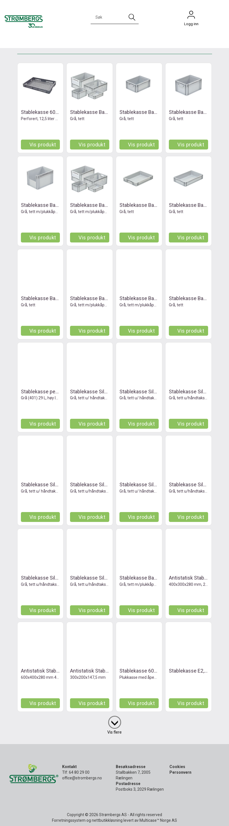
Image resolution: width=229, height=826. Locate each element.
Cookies (177, 766)
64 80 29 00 (79, 772)
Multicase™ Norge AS (158, 820)
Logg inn (191, 16)
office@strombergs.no (82, 778)
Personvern (180, 772)
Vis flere (114, 732)
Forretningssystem (69, 820)
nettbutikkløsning (107, 820)
